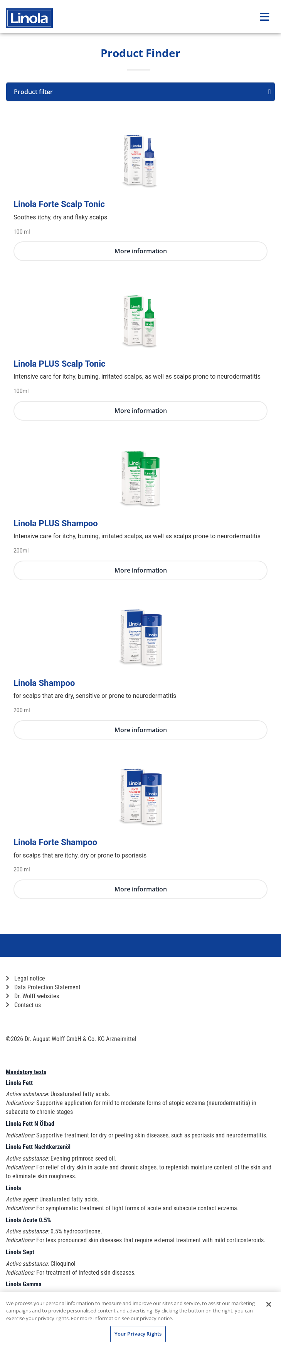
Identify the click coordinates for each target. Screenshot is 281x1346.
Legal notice (25, 978)
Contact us (23, 1005)
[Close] (268, 1304)
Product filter (142, 92)
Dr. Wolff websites (32, 996)
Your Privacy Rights (138, 1333)
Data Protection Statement (43, 987)
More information (140, 251)
